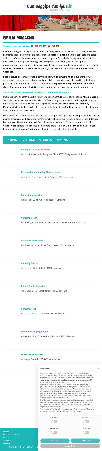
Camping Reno (28, 309)
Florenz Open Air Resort (33, 354)
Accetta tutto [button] (85, 441)
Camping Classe (29, 263)
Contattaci (7, 443)
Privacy (5, 438)
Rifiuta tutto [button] (54, 441)
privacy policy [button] (57, 375)
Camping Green (29, 218)
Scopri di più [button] (70, 446)
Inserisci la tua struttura (12, 435)
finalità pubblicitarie (64, 393)
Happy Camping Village (33, 195)
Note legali (7, 440)
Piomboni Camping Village (34, 331)
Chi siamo (7, 432)
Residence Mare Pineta (33, 240)
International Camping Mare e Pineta (40, 172)
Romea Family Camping (33, 286)
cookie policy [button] (60, 382)
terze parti (75, 384)
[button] (98, 368)
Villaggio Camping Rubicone (35, 149)
